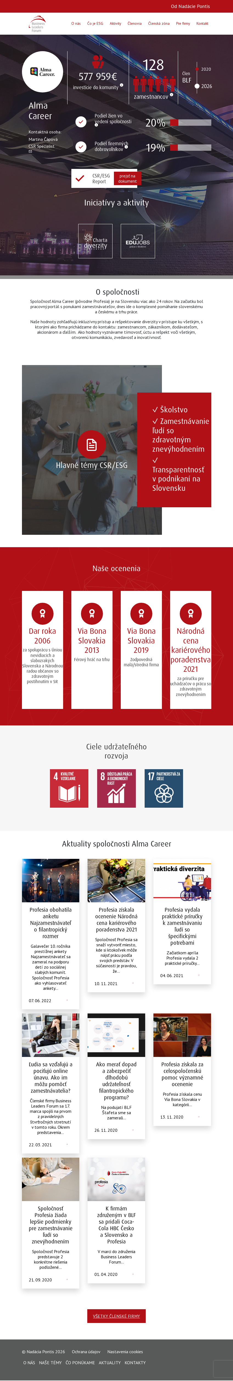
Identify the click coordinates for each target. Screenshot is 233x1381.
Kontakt (202, 23)
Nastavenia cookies (125, 1352)
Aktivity (115, 23)
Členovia (135, 23)
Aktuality (110, 1363)
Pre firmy (183, 23)
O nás (76, 23)
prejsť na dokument (127, 178)
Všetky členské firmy (116, 1316)
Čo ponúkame (80, 1363)
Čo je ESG (95, 23)
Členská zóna (159, 23)
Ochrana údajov (86, 1352)
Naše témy (50, 1363)
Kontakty (135, 1363)
